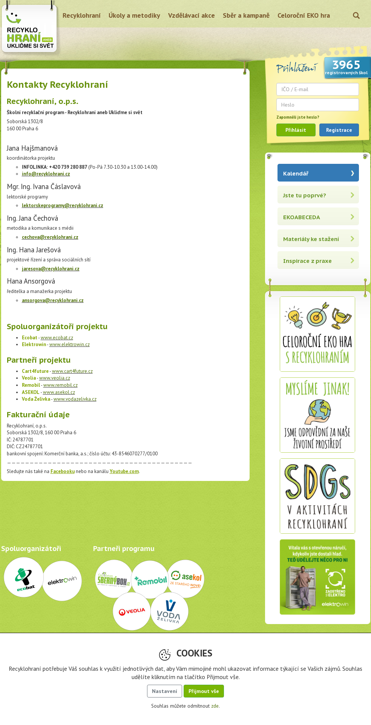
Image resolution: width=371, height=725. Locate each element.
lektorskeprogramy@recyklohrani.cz (62, 205)
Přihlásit (295, 130)
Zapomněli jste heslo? (297, 117)
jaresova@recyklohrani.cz (51, 269)
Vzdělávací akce (191, 15)
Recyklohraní (82, 15)
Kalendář (295, 173)
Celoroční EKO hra (303, 15)
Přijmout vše (204, 691)
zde (215, 706)
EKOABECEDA (301, 217)
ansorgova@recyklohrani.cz (53, 300)
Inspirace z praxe (307, 260)
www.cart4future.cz (72, 371)
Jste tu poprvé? (304, 195)
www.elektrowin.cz (69, 344)
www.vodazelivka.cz (75, 399)
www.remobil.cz (60, 385)
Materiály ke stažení (311, 239)
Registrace (339, 130)
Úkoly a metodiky (134, 15)
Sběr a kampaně (246, 15)
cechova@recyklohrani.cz (50, 237)
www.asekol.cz (59, 392)
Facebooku (63, 471)
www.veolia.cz (54, 378)
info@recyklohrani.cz (46, 174)
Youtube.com (124, 471)
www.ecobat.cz (57, 337)
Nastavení (164, 691)
